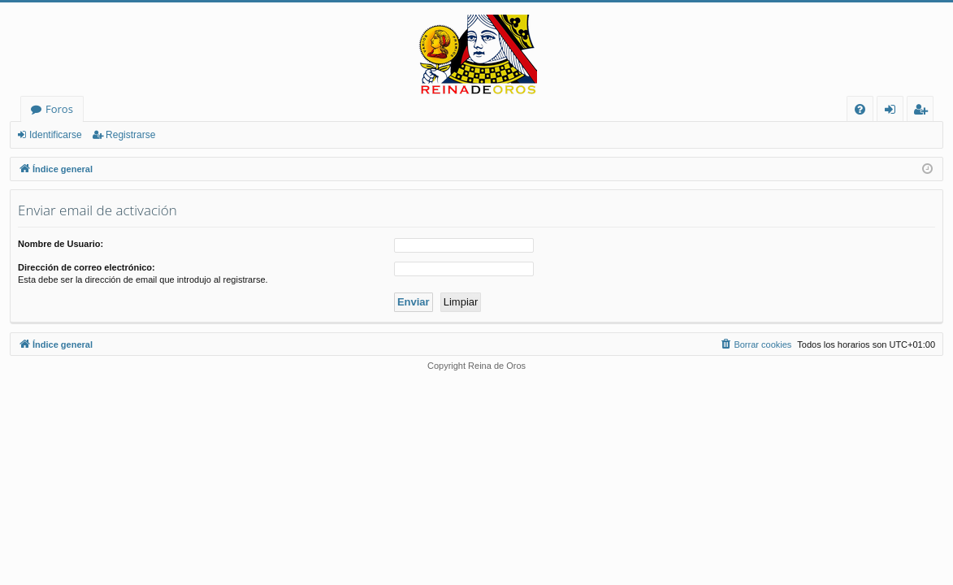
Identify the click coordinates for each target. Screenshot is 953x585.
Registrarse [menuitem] (924, 112)
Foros (59, 109)
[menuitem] (860, 109)
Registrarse (130, 135)
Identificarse (55, 135)
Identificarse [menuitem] (894, 112)
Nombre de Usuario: (60, 244)
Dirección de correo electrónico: (86, 267)
